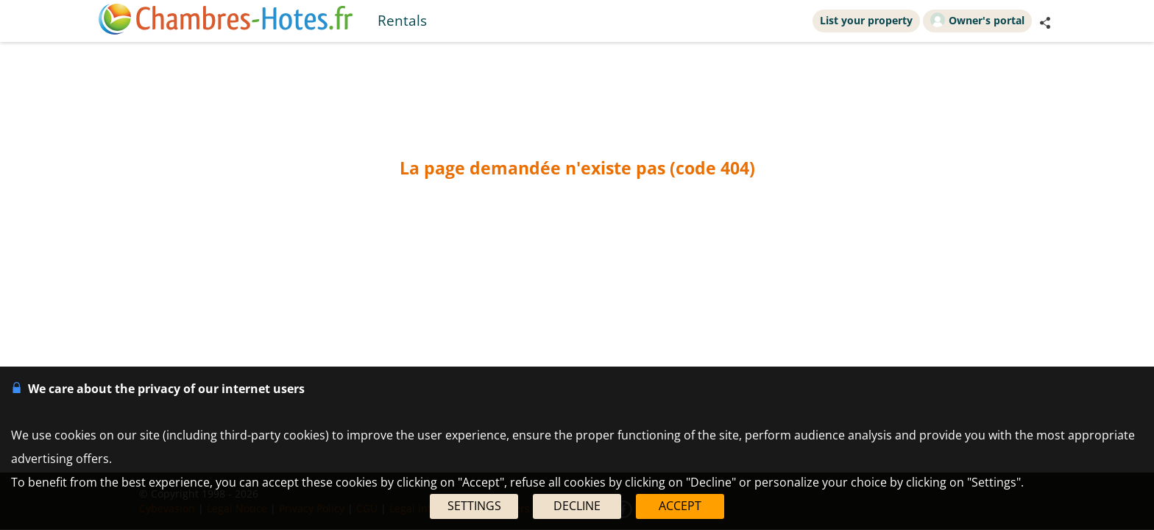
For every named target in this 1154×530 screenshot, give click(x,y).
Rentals (402, 20)
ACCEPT (680, 506)
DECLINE (577, 506)
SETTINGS (474, 506)
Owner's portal (977, 20)
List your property (866, 20)
